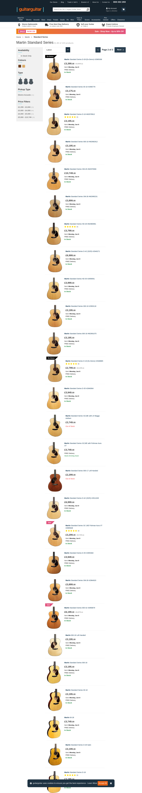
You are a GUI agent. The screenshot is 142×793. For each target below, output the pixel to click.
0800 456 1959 (119, 2)
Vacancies (76, 752)
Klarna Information (24, 756)
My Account (111, 8)
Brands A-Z (85, 2)
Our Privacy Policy (79, 749)
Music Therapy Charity (81, 745)
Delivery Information (25, 729)
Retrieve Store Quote (25, 741)
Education (76, 741)
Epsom (47, 737)
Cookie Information (24, 749)
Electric (29, 20)
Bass (43, 20)
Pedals (55, 20)
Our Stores (53, 2)
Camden (48, 729)
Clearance (121, 20)
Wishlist (114, 11)
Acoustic (36, 20)
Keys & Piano (79, 19)
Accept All (103, 783)
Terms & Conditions (25, 752)
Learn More (92, 783)
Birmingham (49, 725)
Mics (72, 20)
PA (68, 20)
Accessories (95, 20)
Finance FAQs (23, 745)
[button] (123, 9)
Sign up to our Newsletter (71, 692)
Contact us (21, 725)
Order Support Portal (25, 733)
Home (18, 37)
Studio (62, 20)
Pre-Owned (105, 19)
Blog (62, 2)
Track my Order (23, 737)
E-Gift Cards (77, 729)
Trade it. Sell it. (78, 733)
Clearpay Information (25, 760)
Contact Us (106, 2)
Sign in (108, 11)
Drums (87, 20)
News (74, 737)
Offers (113, 20)
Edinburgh (49, 733)
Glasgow (48, 741)
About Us (95, 2)
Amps (49, 20)
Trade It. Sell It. (72, 2)
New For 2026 (21, 19)
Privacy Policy (63, 697)
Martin (27, 37)
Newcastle (49, 745)
